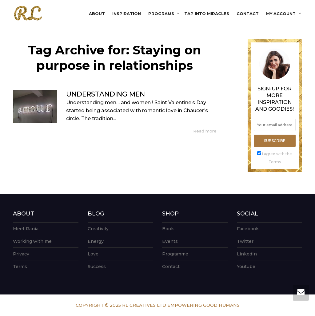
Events (170, 241)
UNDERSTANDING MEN (105, 94)
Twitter (245, 241)
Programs (161, 13)
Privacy (21, 254)
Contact (248, 13)
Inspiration (126, 13)
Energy (96, 241)
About (97, 13)
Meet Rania (25, 228)
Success (97, 266)
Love (93, 254)
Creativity (98, 228)
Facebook (248, 228)
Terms (20, 266)
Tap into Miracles (206, 13)
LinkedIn (247, 254)
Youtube (246, 266)
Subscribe (274, 140)
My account (281, 13)
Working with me (32, 241)
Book (168, 228)
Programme (175, 254)
